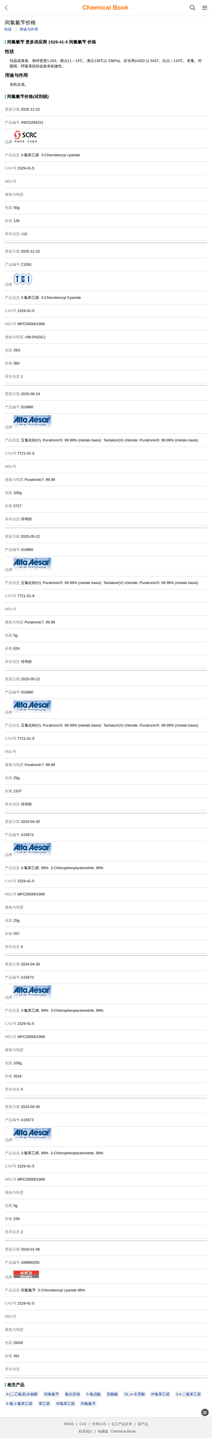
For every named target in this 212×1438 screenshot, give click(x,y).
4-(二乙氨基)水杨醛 (22, 1394)
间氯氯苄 (51, 1394)
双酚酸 (112, 1394)
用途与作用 (28, 29)
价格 (91, 41)
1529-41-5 (58, 41)
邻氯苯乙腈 (65, 1403)
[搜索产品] (192, 8)
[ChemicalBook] (105, 8)
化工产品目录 (121, 1424)
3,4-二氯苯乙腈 (188, 1394)
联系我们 (86, 1431)
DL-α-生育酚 (134, 1394)
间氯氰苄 (15, 41)
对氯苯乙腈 (160, 1394)
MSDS (69, 1424)
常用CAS (99, 1424)
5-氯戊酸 (93, 1394)
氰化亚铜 (72, 1394)
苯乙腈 (44, 1403)
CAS (83, 1424)
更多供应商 (36, 41)
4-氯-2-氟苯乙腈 (19, 1403)
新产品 (143, 1424)
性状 (8, 29)
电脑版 (103, 1431)
